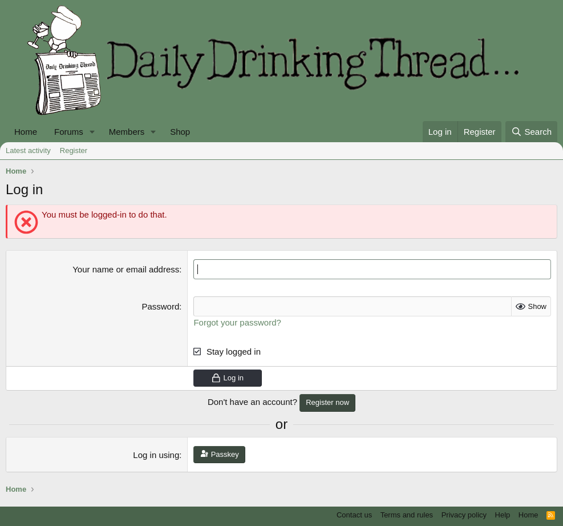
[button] (92, 131)
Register (73, 150)
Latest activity (28, 150)
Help (503, 515)
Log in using (156, 455)
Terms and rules (406, 515)
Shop (180, 131)
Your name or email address (125, 269)
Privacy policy (464, 515)
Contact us (354, 515)
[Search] (531, 131)
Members (127, 131)
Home (25, 131)
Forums (68, 131)
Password (160, 306)
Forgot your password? (237, 322)
